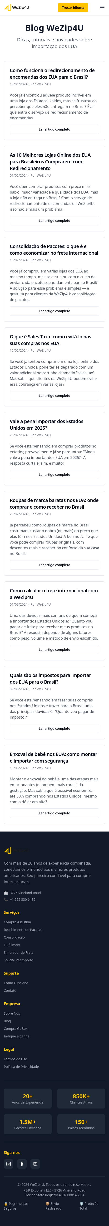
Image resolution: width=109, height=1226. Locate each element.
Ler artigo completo (54, 129)
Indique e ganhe (17, 1036)
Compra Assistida (17, 922)
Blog (7, 1021)
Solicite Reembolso (18, 960)
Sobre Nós (12, 1013)
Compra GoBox (15, 1028)
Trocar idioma (73, 7)
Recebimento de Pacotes (23, 929)
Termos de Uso (15, 1059)
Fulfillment (12, 945)
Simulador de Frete (19, 952)
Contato (10, 990)
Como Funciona (16, 983)
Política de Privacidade (21, 1066)
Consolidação (14, 937)
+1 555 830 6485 (22, 899)
